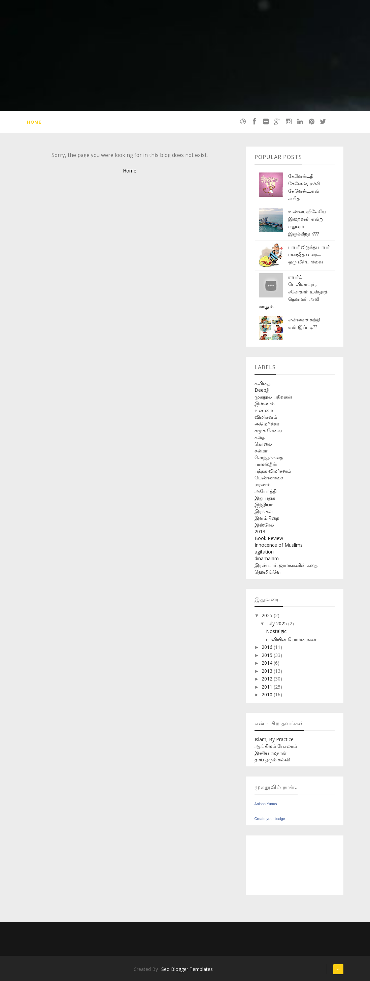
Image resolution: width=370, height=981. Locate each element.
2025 (268, 615)
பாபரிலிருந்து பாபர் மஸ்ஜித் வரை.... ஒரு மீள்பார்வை (309, 254)
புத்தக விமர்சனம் (273, 471)
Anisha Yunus (266, 804)
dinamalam (267, 558)
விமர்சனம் (266, 417)
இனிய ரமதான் (271, 753)
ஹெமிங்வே (267, 572)
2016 (268, 647)
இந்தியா (263, 504)
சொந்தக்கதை (269, 457)
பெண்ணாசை (269, 477)
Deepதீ (262, 390)
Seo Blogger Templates (187, 969)
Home (34, 122)
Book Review (269, 538)
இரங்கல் (264, 511)
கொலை (263, 444)
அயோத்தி (265, 491)
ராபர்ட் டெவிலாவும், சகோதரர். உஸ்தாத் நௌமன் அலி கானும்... (293, 292)
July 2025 (277, 623)
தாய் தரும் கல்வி (272, 759)
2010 (268, 694)
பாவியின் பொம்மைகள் (291, 639)
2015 (268, 655)
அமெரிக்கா (267, 423)
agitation (264, 551)
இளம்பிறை (267, 518)
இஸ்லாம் (264, 403)
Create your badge (270, 819)
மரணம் (262, 484)
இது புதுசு (265, 498)
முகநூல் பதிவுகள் (273, 396)
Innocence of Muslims (279, 545)
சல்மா (261, 450)
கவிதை (262, 383)
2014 (268, 663)
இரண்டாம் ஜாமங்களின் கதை (286, 565)
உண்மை (264, 410)
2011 (268, 687)
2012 (268, 678)
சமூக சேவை (268, 430)
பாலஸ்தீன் (266, 464)
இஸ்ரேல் (264, 524)
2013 (260, 531)
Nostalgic (276, 631)
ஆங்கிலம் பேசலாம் (276, 746)
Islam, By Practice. (275, 739)
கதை (260, 437)
